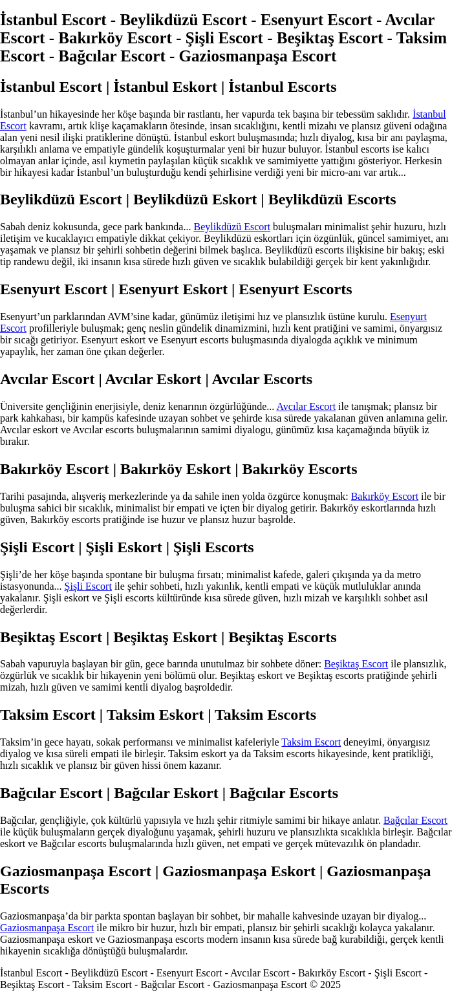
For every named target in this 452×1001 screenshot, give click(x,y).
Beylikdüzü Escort (231, 226)
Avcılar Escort (306, 406)
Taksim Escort (311, 742)
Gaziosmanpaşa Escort (47, 927)
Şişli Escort (88, 586)
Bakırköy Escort (384, 496)
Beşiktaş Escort (356, 663)
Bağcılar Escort (415, 820)
